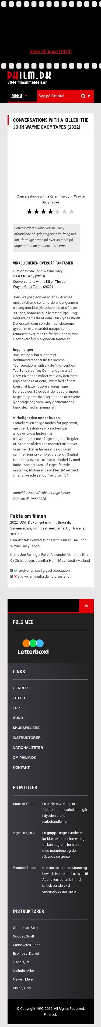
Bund (18, 718)
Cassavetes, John (26, 945)
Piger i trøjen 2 (24, 833)
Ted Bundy (21, 370)
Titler (19, 698)
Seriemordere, (21, 528)
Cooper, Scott (23, 936)
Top (16, 708)
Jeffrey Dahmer (42, 370)
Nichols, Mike (23, 971)
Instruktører (27, 738)
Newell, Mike (23, 979)
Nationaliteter (28, 748)
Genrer (20, 688)
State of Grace (24, 804)
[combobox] (65, 96)
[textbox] (67, 96)
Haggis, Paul (22, 962)
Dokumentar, (38, 522)
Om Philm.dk (24, 758)
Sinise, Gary (22, 988)
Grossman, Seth (25, 928)
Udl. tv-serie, (75, 528)
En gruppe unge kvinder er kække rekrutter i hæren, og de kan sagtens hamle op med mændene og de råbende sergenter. (63, 844)
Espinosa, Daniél (26, 953)
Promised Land (24, 868)
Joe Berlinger (30, 555)
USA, (23, 522)
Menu (19, 95)
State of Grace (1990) (51, 51)
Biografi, (64, 522)
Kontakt (21, 767)
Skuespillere (26, 728)
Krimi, (52, 522)
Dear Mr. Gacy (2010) (29, 276)
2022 (14, 522)
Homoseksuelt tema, (49, 528)
